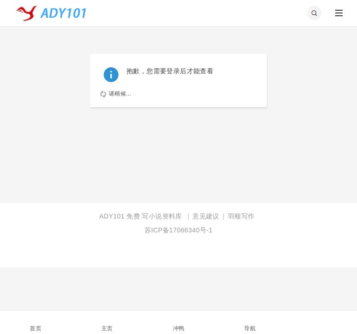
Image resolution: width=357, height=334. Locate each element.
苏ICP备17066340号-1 (178, 230)
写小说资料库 (162, 216)
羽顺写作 (241, 216)
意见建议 (205, 216)
